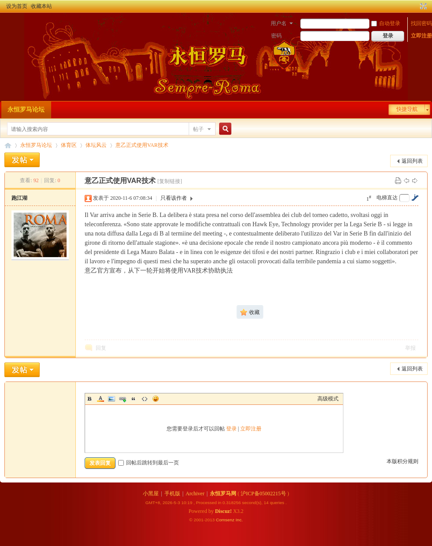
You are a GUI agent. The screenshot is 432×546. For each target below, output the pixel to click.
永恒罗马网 (223, 493)
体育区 (69, 145)
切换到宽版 (422, 6)
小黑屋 (151, 493)
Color (100, 398)
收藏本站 (41, 6)
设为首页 (16, 6)
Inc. (239, 519)
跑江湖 (19, 198)
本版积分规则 (402, 461)
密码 (276, 36)
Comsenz (226, 519)
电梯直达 (387, 197)
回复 (101, 348)
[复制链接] (169, 181)
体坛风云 (96, 145)
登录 (231, 429)
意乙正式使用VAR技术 (141, 145)
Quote (133, 398)
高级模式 (328, 399)
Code (144, 398)
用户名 (279, 23)
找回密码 (421, 23)
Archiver (195, 493)
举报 (410, 348)
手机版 (172, 493)
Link (122, 398)
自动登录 (385, 23)
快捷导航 (406, 109)
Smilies (155, 398)
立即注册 (421, 36)
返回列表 (412, 161)
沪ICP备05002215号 (263, 493)
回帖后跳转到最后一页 (148, 463)
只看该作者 (173, 198)
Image (111, 398)
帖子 (198, 129)
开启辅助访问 (415, 6)
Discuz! (223, 511)
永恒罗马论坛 (26, 109)
